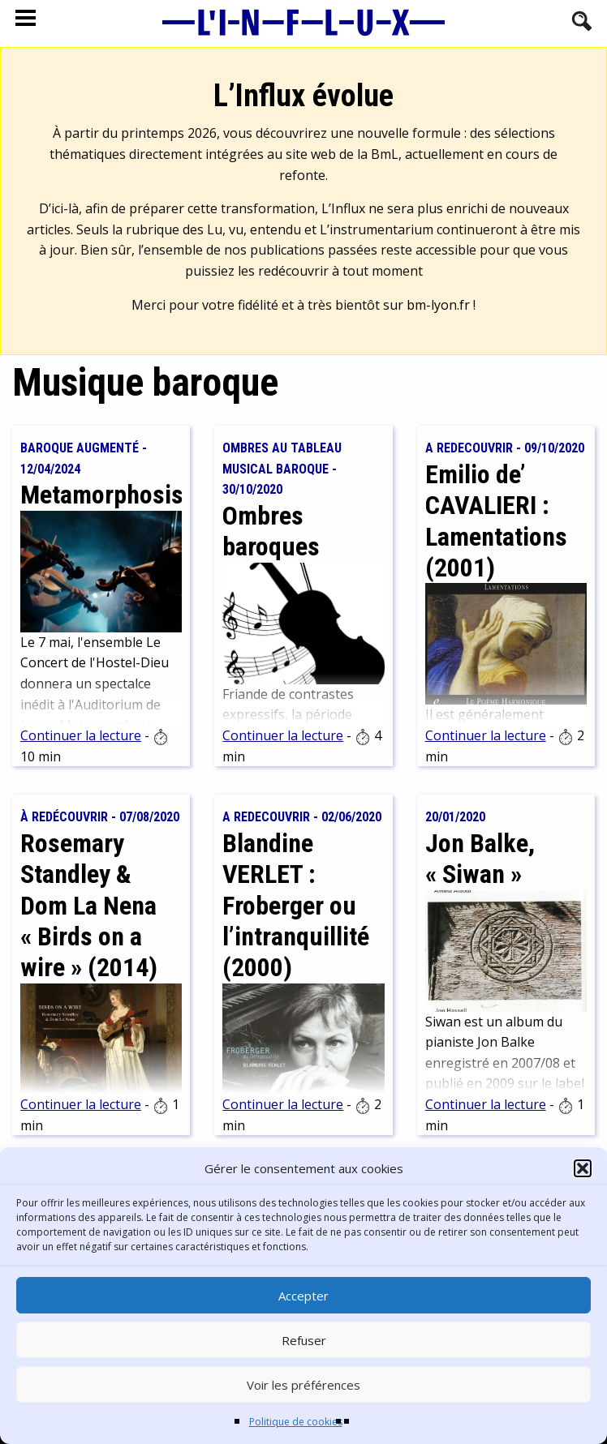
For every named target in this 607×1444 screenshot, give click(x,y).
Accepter (303, 1296)
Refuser (304, 1340)
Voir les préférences (303, 1385)
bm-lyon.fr (438, 305)
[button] (583, 1168)
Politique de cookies (295, 1422)
